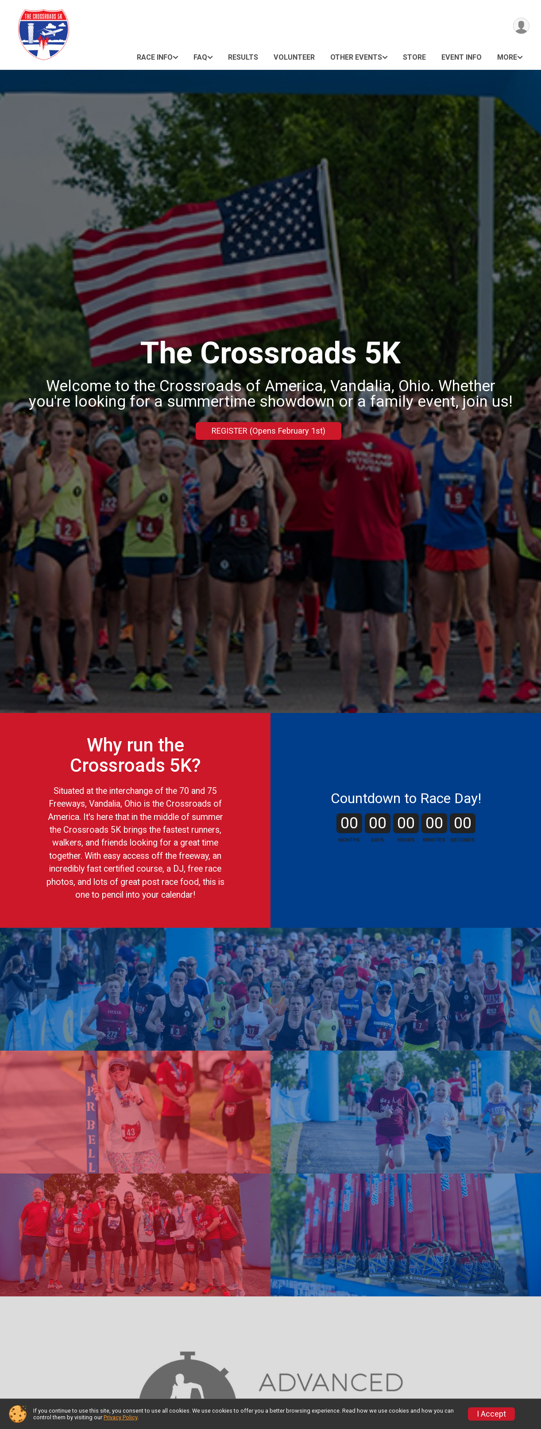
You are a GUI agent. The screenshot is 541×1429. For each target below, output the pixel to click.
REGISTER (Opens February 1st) (268, 430)
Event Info (461, 57)
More (507, 57)
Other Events (356, 57)
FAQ (200, 57)
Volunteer (294, 57)
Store (414, 57)
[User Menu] (521, 26)
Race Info (155, 57)
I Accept (491, 1414)
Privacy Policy (120, 1417)
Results (243, 57)
